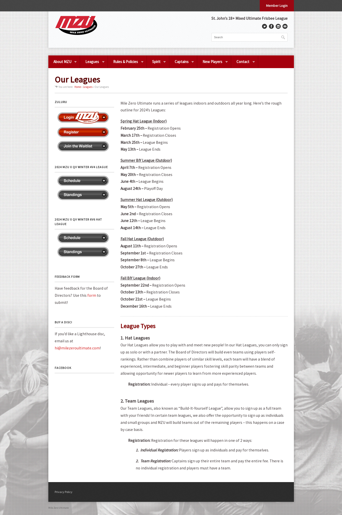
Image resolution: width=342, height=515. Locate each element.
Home (77, 87)
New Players (212, 63)
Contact (243, 63)
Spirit (156, 63)
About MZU (62, 63)
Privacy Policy (63, 492)
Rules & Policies (126, 63)
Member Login (277, 5)
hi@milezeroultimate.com (77, 348)
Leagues (92, 63)
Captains (181, 63)
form (91, 295)
